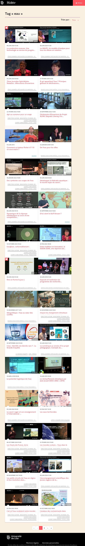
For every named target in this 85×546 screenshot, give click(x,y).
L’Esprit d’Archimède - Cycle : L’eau (25, 122)
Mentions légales (32, 543)
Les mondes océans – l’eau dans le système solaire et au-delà (53, 446)
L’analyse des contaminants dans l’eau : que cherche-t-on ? (53, 512)
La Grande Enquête (22, 354)
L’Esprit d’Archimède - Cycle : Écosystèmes (23, 519)
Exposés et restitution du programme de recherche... (51, 280)
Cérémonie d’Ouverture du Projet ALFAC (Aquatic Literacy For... (53, 115)
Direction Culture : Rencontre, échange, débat (22, 118)
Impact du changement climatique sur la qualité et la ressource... (53, 314)
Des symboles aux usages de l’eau (20, 180)
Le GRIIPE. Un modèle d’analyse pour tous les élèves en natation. (55, 49)
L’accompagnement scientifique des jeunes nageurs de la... (54, 479)
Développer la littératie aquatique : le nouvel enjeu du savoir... (54, 181)
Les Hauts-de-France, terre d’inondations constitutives (18, 446)
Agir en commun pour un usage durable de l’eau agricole (19, 115)
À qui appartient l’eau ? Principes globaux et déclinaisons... (53, 82)
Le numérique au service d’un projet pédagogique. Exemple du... (54, 347)
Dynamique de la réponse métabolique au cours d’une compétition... (18, 215)
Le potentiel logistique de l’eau (19, 379)
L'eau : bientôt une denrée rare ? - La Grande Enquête (21, 347)
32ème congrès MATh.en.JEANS (60, 420)
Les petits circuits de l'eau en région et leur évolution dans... (21, 479)
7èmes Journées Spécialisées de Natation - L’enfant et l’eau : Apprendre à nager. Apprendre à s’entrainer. (22, 56)
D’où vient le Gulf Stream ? (50, 213)
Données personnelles (50, 543)
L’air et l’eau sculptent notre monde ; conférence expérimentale (21, 512)
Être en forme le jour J (15, 279)
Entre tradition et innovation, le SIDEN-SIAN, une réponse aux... (53, 247)
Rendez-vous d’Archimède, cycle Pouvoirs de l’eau (55, 89)
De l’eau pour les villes (49, 147)
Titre (75, 20)
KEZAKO (34, 155)
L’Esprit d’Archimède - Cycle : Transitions (23, 255)
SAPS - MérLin (32, 354)
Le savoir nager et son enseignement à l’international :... (21, 413)
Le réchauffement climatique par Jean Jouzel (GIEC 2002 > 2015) (53, 380)
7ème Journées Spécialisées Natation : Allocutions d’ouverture (20, 82)
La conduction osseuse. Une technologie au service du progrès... (21, 49)
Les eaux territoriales (48, 412)
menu (80, 3)
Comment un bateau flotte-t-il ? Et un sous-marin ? (20, 148)
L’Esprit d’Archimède (30, 120)
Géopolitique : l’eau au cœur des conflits (20, 314)
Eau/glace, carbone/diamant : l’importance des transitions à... (19, 247)
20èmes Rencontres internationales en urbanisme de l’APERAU (55, 288)
